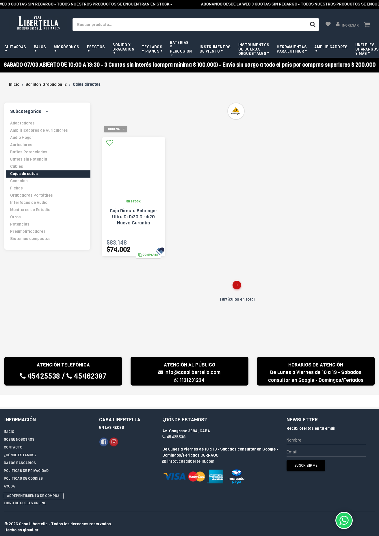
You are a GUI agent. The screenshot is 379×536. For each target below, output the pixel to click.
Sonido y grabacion (123, 47)
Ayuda (9, 474)
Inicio (14, 84)
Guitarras (15, 46)
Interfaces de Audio (28, 202)
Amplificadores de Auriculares (39, 130)
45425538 (40, 376)
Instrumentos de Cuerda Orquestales (254, 49)
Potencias (19, 224)
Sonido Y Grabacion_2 (46, 84)
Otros (15, 217)
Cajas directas (24, 173)
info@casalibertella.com (189, 372)
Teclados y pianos (152, 49)
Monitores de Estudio (30, 210)
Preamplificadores (28, 231)
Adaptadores (22, 123)
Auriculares (21, 145)
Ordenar (115, 129)
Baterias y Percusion (181, 47)
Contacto (13, 435)
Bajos (40, 46)
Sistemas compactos (30, 238)
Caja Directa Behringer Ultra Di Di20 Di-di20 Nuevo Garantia (133, 217)
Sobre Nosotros (19, 427)
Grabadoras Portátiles (31, 195)
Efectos (96, 46)
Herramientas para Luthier (292, 49)
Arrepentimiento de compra (33, 484)
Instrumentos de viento (215, 49)
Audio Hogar (21, 137)
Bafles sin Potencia (28, 159)
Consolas (19, 181)
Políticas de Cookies (23, 466)
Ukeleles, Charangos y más (367, 49)
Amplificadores (331, 46)
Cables (16, 166)
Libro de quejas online (25, 491)
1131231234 (189, 380)
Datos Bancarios (20, 451)
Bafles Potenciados (28, 152)
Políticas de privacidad (26, 459)
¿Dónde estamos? (20, 443)
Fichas (16, 188)
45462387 (86, 376)
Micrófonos (66, 46)
